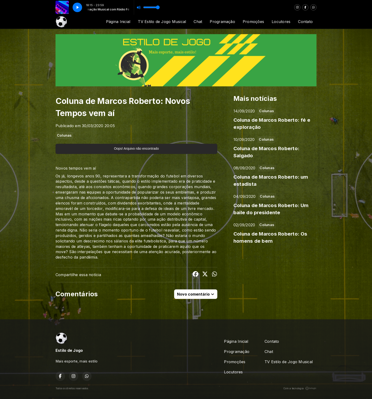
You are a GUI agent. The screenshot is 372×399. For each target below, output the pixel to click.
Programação (222, 21)
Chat (198, 21)
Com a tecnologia (299, 388)
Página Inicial (118, 21)
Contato (305, 21)
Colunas (64, 135)
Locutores (281, 21)
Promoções (253, 21)
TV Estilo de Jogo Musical (162, 21)
